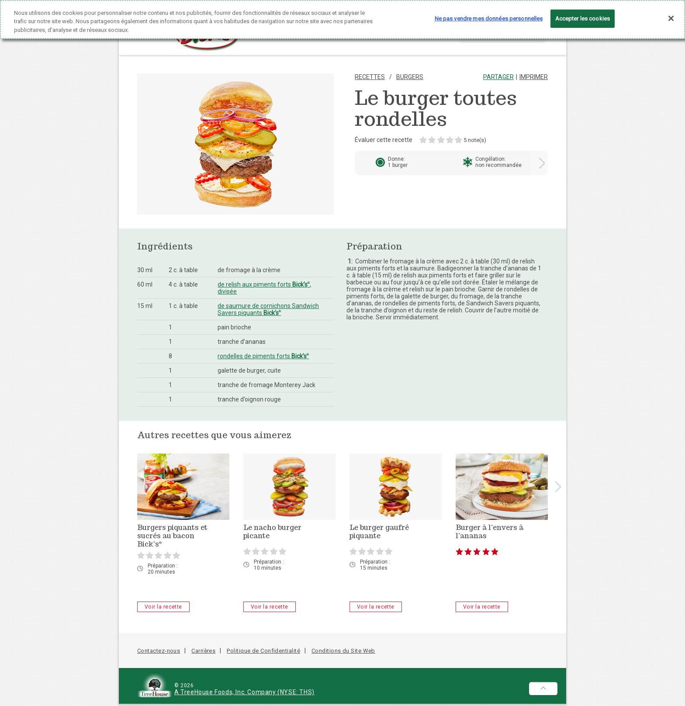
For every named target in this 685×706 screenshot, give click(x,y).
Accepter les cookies (582, 14)
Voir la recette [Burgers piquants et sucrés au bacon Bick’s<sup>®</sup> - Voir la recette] (163, 607)
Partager (498, 76)
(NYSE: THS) (296, 692)
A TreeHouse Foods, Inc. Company (225, 692)
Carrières (203, 650)
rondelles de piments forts (263, 356)
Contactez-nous (158, 650)
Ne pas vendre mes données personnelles (489, 14)
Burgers (409, 76)
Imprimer (533, 76)
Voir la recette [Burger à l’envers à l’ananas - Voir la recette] (482, 607)
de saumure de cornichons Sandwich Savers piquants (268, 309)
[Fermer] (671, 14)
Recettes (370, 76)
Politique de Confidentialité (263, 650)
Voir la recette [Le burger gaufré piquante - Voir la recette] (375, 607)
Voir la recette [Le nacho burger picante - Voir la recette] (269, 607)
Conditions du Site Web (343, 650)
